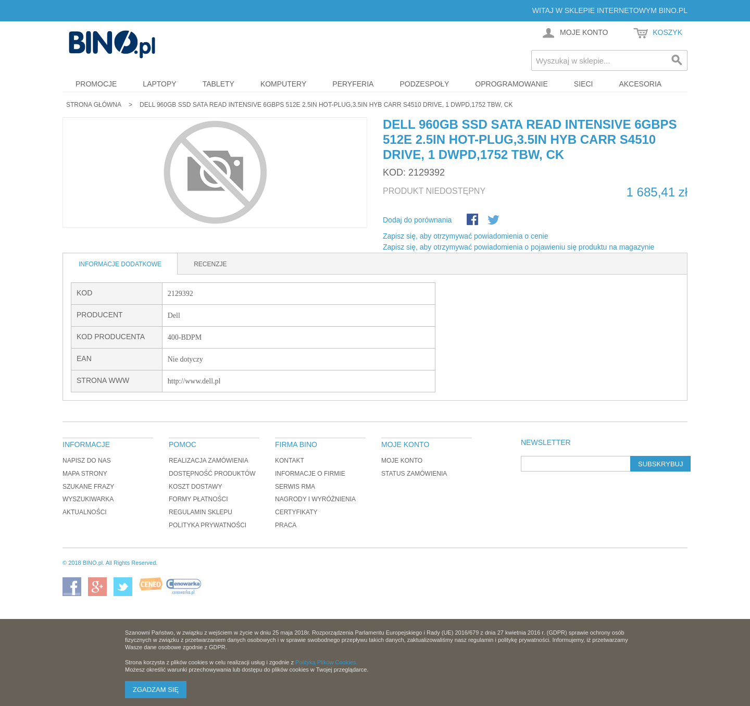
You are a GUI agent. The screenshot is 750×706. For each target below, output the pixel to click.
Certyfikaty (296, 512)
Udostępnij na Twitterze (494, 220)
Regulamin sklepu (200, 512)
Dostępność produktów (212, 473)
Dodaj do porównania (417, 220)
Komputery (283, 84)
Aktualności (85, 512)
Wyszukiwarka (88, 499)
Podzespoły (424, 84)
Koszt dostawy (195, 486)
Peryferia (352, 84)
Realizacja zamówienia (208, 460)
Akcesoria (640, 84)
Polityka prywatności (207, 525)
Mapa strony (85, 473)
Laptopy (159, 84)
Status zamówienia (414, 473)
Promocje (96, 84)
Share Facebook (473, 220)
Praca (285, 525)
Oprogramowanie (511, 84)
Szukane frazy (88, 486)
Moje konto (401, 460)
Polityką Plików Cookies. (326, 662)
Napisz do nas (87, 460)
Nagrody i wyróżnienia (315, 499)
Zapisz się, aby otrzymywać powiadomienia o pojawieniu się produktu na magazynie (518, 247)
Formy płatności (198, 499)
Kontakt (289, 460)
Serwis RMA (295, 486)
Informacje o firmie (310, 473)
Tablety (218, 84)
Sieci (583, 84)
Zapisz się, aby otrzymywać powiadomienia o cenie (465, 236)
